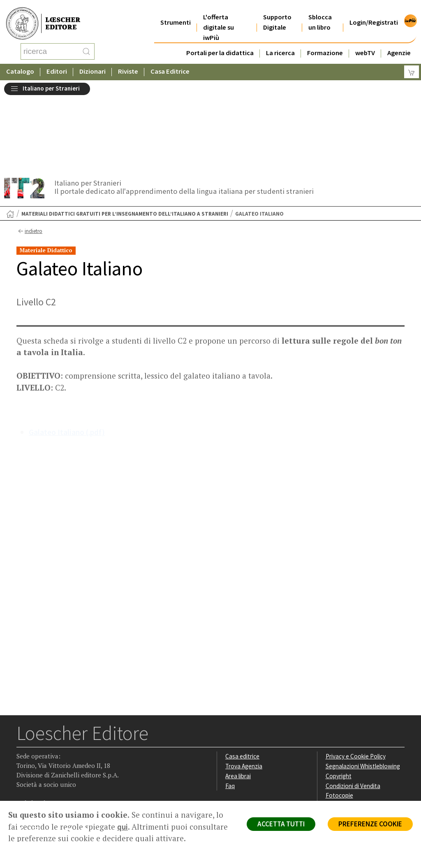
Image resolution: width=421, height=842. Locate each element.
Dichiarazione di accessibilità (363, 721)
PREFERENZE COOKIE (370, 823)
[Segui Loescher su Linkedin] (56, 749)
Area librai (238, 692)
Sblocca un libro (320, 11)
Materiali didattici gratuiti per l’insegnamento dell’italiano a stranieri (124, 129)
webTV (365, 42)
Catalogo (20, 63)
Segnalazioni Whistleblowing (363, 682)
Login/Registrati (373, 12)
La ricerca (280, 42)
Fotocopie (339, 711)
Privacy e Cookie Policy (356, 672)
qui (122, 827)
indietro (29, 147)
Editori (56, 63)
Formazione (325, 42)
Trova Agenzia (243, 682)
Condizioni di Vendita (353, 702)
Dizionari (92, 63)
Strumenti (175, 12)
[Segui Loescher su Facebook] (23, 749)
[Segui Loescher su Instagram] (39, 749)
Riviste (128, 63)
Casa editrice (242, 672)
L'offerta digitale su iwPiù (218, 17)
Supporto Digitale (277, 11)
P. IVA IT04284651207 (44, 782)
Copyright (339, 692)
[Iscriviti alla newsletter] (88, 748)
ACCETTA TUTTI (281, 823)
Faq (230, 702)
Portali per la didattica (220, 42)
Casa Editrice (170, 63)
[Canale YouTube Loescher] (72, 749)
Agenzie (399, 42)
